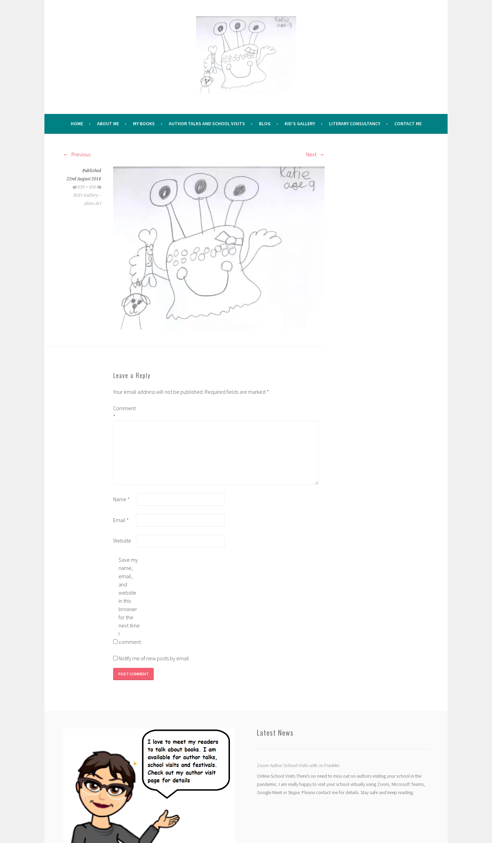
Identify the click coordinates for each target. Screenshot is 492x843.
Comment (124, 412)
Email (121, 520)
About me (108, 123)
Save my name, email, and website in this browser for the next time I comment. (129, 600)
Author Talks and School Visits (207, 123)
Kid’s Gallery (300, 123)
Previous (77, 154)
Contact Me (408, 123)
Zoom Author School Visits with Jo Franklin (298, 765)
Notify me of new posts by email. (154, 658)
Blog (265, 123)
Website (122, 540)
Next (315, 154)
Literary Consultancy (354, 123)
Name (121, 499)
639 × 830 (87, 187)
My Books (144, 123)
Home (77, 123)
